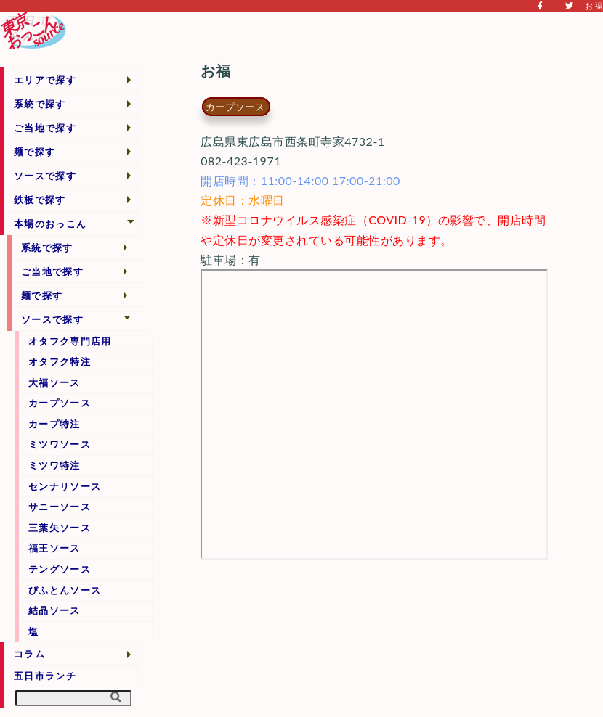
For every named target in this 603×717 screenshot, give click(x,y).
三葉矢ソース (59, 527)
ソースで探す (45, 175)
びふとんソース (64, 590)
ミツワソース (59, 444)
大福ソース (54, 382)
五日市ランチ (45, 675)
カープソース (59, 403)
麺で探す (34, 151)
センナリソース (64, 486)
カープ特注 (54, 424)
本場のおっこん (50, 223)
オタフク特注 (59, 361)
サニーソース (59, 506)
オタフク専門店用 (70, 341)
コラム (29, 654)
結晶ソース (54, 610)
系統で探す (40, 104)
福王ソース (54, 548)
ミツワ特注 (54, 465)
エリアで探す (45, 80)
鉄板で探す (40, 199)
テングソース (59, 569)
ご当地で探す (45, 128)
